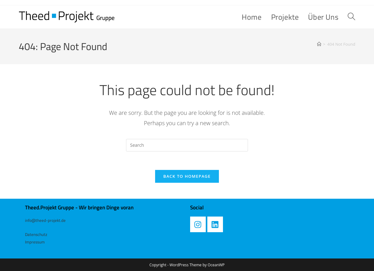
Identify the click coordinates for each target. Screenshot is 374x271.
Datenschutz (36, 234)
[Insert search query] (187, 145)
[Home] (319, 44)
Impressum (35, 241)
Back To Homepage (186, 177)
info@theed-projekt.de (45, 220)
